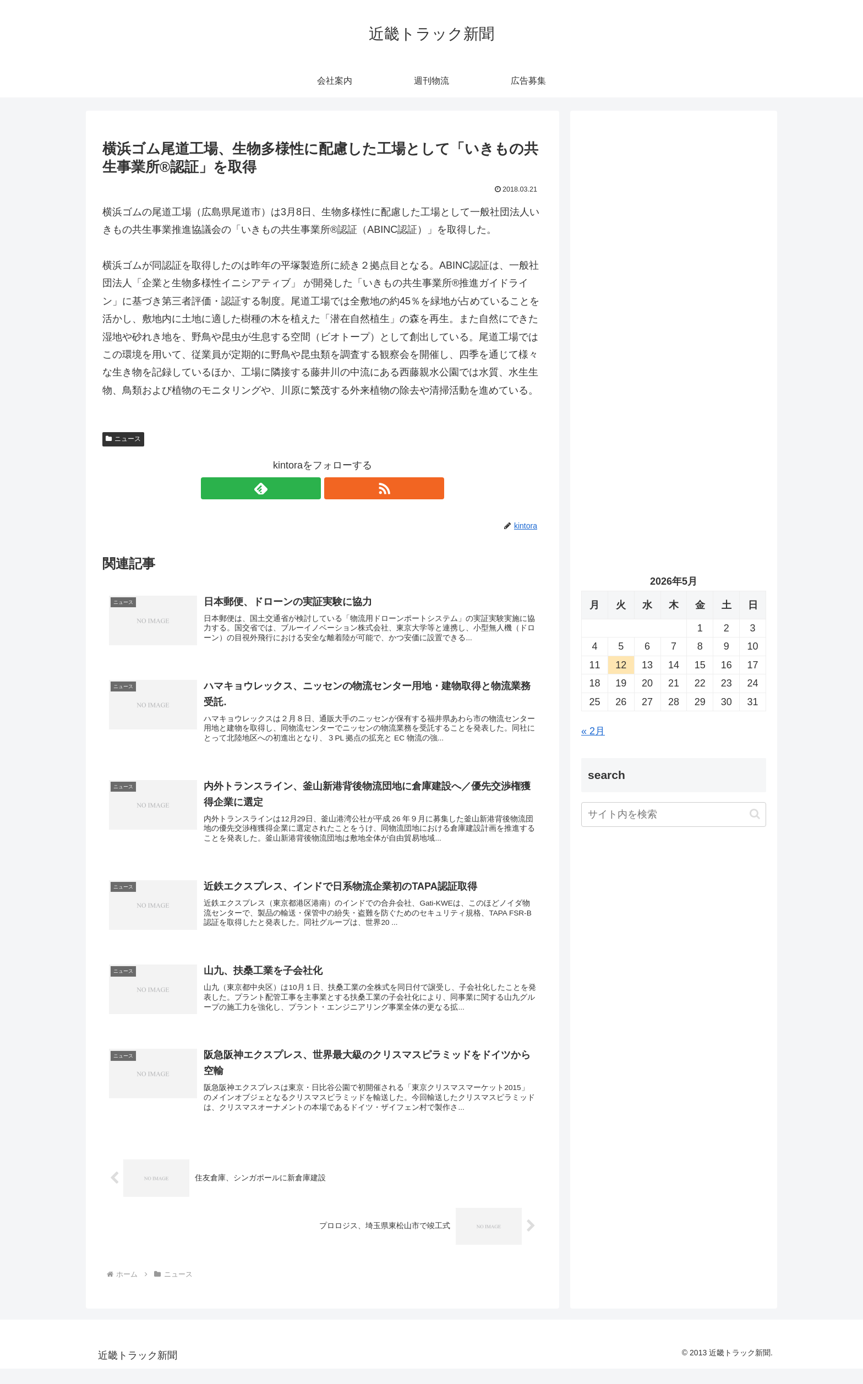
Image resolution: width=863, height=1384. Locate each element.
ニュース (123, 439)
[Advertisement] (673, 234)
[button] (754, 814)
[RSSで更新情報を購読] (335, 488)
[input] (673, 814)
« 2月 (593, 731)
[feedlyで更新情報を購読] (310, 488)
